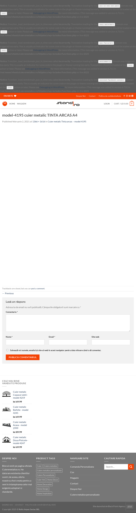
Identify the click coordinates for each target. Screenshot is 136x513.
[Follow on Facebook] (124, 96)
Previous (8, 293)
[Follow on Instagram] (127, 96)
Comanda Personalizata (82, 466)
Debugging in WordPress (45, 13)
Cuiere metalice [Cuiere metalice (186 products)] (50, 466)
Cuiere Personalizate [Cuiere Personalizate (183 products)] (45, 475)
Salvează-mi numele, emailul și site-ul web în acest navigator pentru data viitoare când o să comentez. (55, 350)
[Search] (4, 103)
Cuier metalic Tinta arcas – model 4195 (67, 121)
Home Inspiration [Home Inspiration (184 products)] (44, 493)
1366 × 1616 (38, 121)
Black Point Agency (116, 506)
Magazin (21, 103)
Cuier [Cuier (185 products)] (39, 466)
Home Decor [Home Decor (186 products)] (52, 479)
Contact (92, 96)
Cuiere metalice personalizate (85, 494)
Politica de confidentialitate (110, 96)
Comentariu (12, 311)
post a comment (38, 288)
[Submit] (131, 466)
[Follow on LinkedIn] (132, 96)
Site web (95, 336)
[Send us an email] (130, 96)
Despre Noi (81, 96)
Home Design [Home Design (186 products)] (42, 489)
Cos (72, 472)
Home (12, 103)
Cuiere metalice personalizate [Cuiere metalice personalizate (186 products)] (49, 470)
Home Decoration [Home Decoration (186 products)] (44, 484)
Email (52, 336)
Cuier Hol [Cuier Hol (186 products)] (41, 479)
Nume (9, 336)
